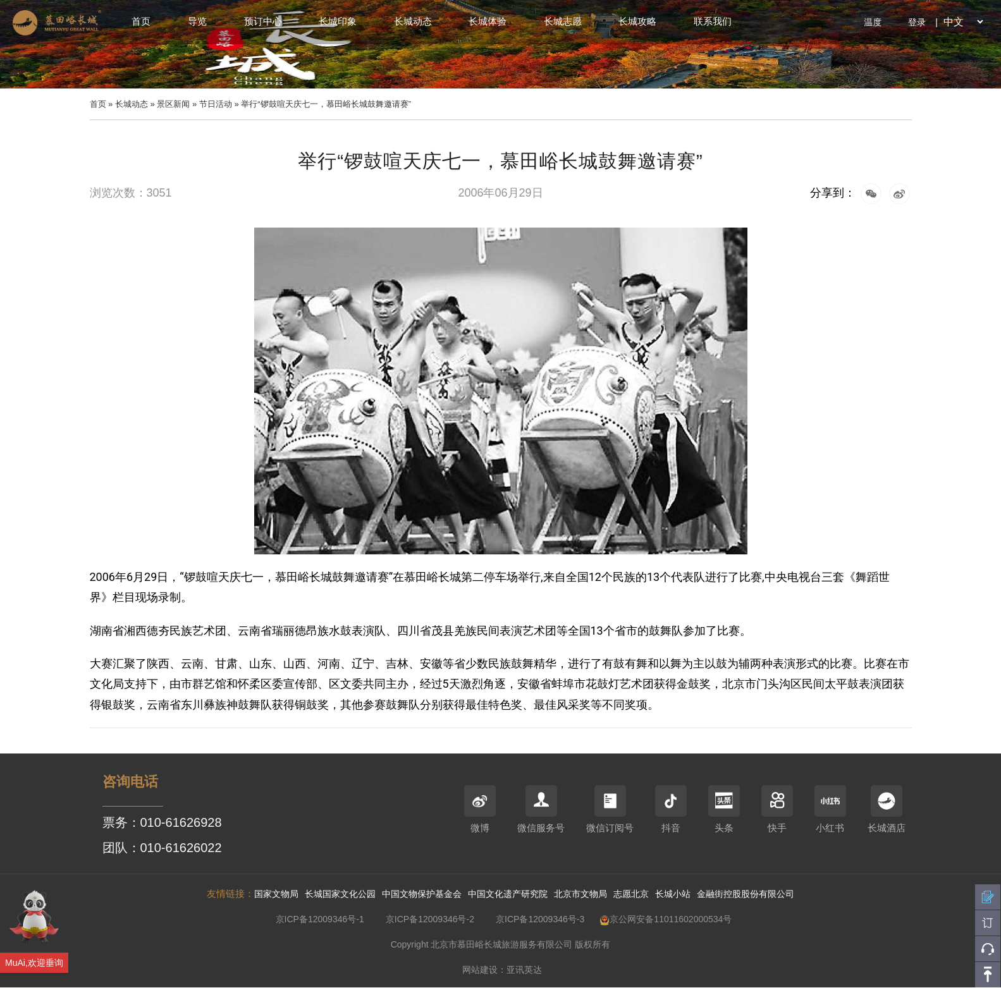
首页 (141, 21)
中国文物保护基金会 (422, 894)
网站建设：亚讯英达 (502, 970)
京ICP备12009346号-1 (320, 919)
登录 (917, 22)
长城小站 (673, 894)
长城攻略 (637, 21)
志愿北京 (631, 894)
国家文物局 (276, 894)
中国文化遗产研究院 (508, 894)
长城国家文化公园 (340, 894)
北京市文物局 (580, 894)
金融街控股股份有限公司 (745, 894)
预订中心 (263, 21)
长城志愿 (563, 21)
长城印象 (338, 21)
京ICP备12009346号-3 (540, 919)
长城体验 (488, 21)
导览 (197, 21)
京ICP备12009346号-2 (430, 919)
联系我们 (713, 21)
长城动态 (413, 21)
